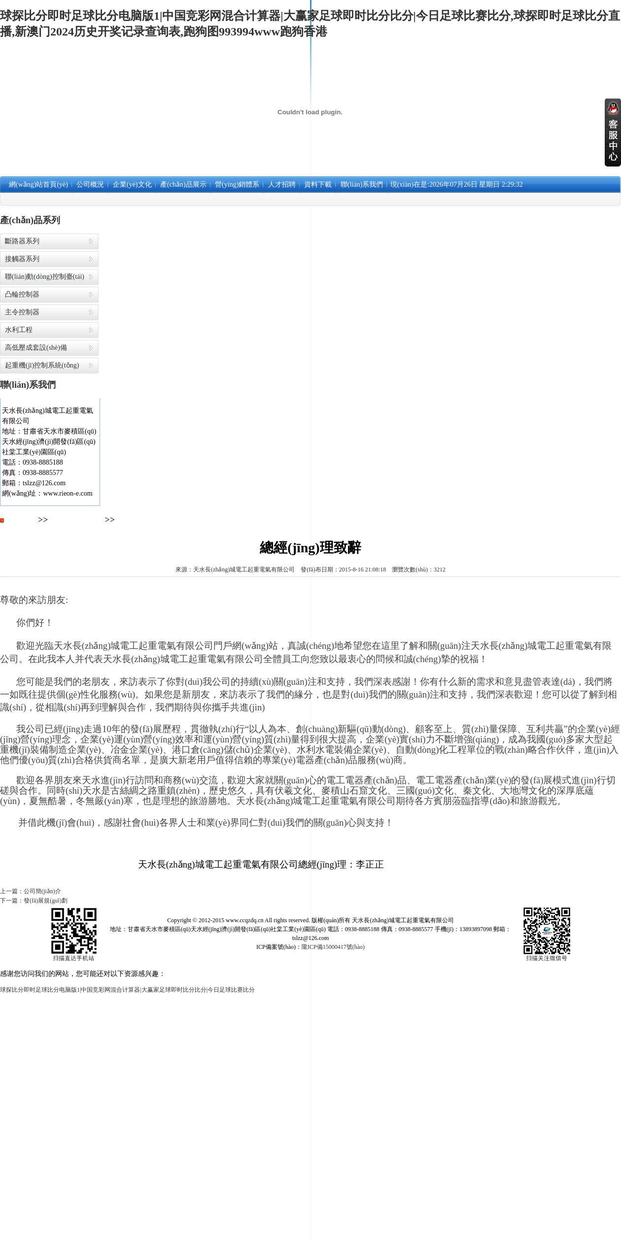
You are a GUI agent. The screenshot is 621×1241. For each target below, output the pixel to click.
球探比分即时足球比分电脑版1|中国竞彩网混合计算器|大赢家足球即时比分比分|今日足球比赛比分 (127, 989)
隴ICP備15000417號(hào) (333, 946)
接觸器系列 (22, 259)
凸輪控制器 (22, 294)
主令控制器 (22, 312)
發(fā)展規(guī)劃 (46, 900)
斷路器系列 (22, 241)
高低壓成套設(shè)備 (36, 347)
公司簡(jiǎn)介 (42, 891)
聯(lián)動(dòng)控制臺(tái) (44, 276)
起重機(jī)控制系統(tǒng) (42, 365)
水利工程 (19, 330)
